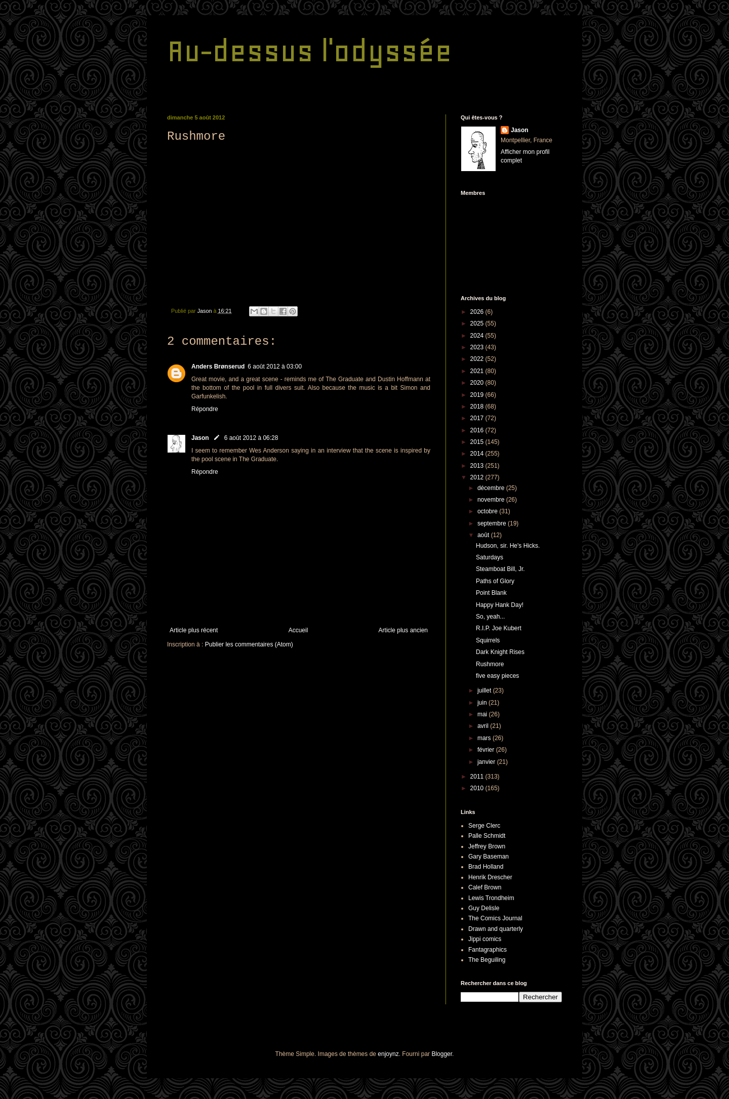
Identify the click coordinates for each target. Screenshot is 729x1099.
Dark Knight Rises (500, 652)
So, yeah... (490, 616)
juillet (485, 690)
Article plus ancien (403, 630)
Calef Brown (484, 887)
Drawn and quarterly (495, 928)
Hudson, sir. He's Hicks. (508, 545)
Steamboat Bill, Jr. (500, 569)
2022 (477, 358)
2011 (477, 776)
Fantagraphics (487, 949)
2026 (477, 311)
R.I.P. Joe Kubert (498, 628)
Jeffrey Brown (486, 846)
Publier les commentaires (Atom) (249, 644)
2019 (477, 394)
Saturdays (489, 557)
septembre (492, 523)
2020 (477, 382)
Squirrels (488, 640)
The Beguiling (486, 959)
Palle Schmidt (486, 835)
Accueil (298, 630)
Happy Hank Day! (499, 604)
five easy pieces (497, 675)
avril (483, 725)
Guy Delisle (483, 908)
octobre (488, 511)
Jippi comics (484, 939)
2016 (477, 430)
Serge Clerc (484, 825)
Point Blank (491, 592)
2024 (477, 335)
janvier (487, 761)
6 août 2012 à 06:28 (251, 437)
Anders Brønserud (218, 366)
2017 (477, 418)
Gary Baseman (488, 856)
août (484, 535)
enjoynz (388, 1053)
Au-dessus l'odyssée (309, 51)
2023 (477, 347)
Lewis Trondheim (491, 898)
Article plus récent (194, 630)
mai (483, 714)
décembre (491, 488)
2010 (477, 788)
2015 (477, 441)
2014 (477, 453)
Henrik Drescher (490, 877)
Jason (200, 437)
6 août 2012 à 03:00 (275, 366)
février (486, 749)
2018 (477, 406)
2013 (477, 465)
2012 (477, 477)
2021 (477, 371)
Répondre (204, 409)
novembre (491, 499)
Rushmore (490, 664)
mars (485, 738)
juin (483, 702)
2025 (477, 323)
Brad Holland (485, 866)
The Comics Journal (495, 918)
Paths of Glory (495, 581)
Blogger (441, 1053)
